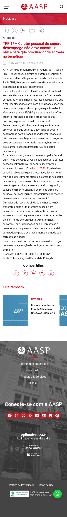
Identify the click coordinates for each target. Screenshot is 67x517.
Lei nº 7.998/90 (40, 168)
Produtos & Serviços (33, 376)
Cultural (33, 383)
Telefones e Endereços (33, 364)
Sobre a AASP (33, 370)
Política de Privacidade (21, 485)
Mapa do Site (46, 485)
